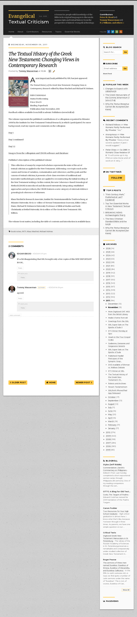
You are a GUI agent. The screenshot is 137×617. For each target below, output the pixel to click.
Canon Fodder (110, 508)
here (88, 221)
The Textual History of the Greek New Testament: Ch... (117, 377)
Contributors (32, 32)
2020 (108, 269)
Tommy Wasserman (110, 20)
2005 (108, 450)
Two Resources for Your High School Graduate (116, 512)
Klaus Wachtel (33, 231)
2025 (108, 252)
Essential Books (72, 32)
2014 (108, 290)
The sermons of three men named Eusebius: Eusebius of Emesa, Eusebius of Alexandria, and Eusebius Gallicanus (116, 567)
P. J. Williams (105, 23)
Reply (20, 268)
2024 (108, 255)
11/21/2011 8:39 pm (56, 287)
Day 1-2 (11, 146)
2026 (108, 248)
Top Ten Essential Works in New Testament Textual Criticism (117, 206)
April (110, 418)
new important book (45, 78)
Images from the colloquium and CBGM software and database (38, 153)
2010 (108, 432)
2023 (108, 259)
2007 (108, 443)
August (111, 404)
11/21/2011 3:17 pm (40, 254)
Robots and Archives (117, 383)
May (110, 414)
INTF (24, 231)
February (112, 425)
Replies (24, 274)
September (113, 400)
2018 (108, 276)
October (112, 397)
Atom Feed (107, 74)
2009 (108, 436)
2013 (108, 293)
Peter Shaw (111, 150)
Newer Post (84, 382)
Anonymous (111, 134)
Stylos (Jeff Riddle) (112, 465)
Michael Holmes (46, 231)
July (110, 407)
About (20, 32)
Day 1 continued (15, 139)
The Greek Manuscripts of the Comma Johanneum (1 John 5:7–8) (117, 98)
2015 (108, 286)
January (112, 428)
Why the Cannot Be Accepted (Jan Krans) (117, 107)
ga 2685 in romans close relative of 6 (118, 152)
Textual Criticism (28, 19)
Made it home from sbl (118, 318)
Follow (116, 178)
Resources (47, 32)
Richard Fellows (113, 124)
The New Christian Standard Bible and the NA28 (116, 221)
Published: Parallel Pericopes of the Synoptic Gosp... (116, 358)
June (110, 411)
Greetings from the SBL (118, 321)
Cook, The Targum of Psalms (116, 495)
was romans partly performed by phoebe (118, 127)
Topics (58, 32)
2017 (108, 280)
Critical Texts (109, 533)
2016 (108, 283)
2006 (108, 446)
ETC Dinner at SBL (116, 371)
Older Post (18, 382)
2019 (108, 273)
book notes (16, 231)
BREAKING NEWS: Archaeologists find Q (115, 213)
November (113, 307)
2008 (108, 439)
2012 (108, 297)
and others (118, 23)
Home (11, 32)
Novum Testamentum (117, 387)
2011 (108, 300)
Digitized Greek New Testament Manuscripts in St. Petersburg (115, 538)
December (113, 304)
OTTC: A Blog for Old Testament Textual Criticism (116, 492)
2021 (108, 266)
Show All (126, 590)
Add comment (15, 315)
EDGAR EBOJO (24, 253)
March (111, 421)
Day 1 (10, 133)
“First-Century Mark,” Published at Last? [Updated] (115, 197)
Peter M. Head (107, 17)
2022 (108, 262)
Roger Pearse (109, 560)
